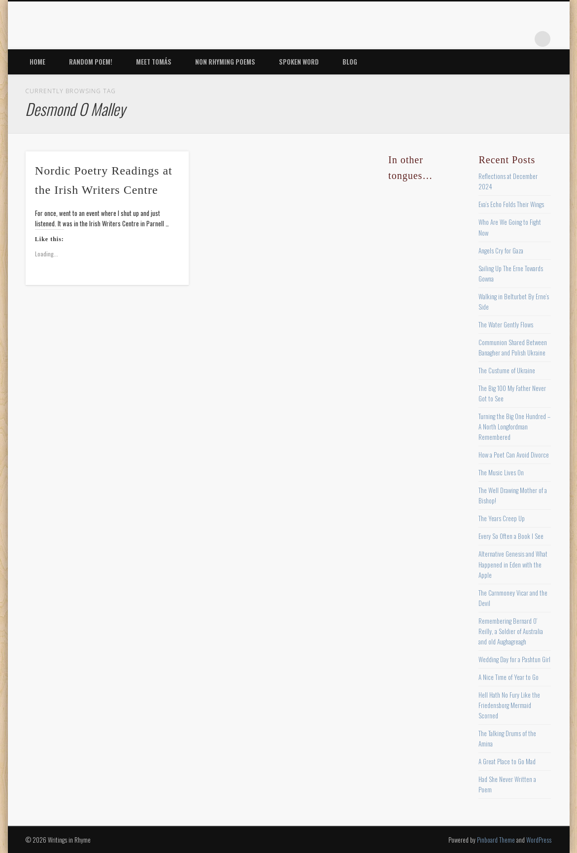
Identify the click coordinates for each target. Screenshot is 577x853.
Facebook (441, 39)
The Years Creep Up (501, 518)
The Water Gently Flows (505, 324)
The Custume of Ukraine (506, 370)
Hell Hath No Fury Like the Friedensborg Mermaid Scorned (509, 705)
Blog (349, 62)
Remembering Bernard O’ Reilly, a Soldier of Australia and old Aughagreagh (510, 631)
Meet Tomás (153, 62)
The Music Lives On (501, 472)
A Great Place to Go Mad (507, 761)
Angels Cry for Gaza (500, 250)
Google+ (522, 39)
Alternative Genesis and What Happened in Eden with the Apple (512, 564)
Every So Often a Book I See (510, 536)
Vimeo (502, 39)
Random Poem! (90, 62)
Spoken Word (299, 62)
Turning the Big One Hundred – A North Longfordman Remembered (514, 426)
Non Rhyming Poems (225, 62)
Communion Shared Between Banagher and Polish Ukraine (512, 347)
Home (37, 62)
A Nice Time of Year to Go (508, 677)
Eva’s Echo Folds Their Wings (511, 204)
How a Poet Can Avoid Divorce (513, 455)
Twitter (462, 39)
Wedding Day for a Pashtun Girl (514, 659)
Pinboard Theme (496, 840)
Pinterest (482, 39)
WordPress (538, 840)
